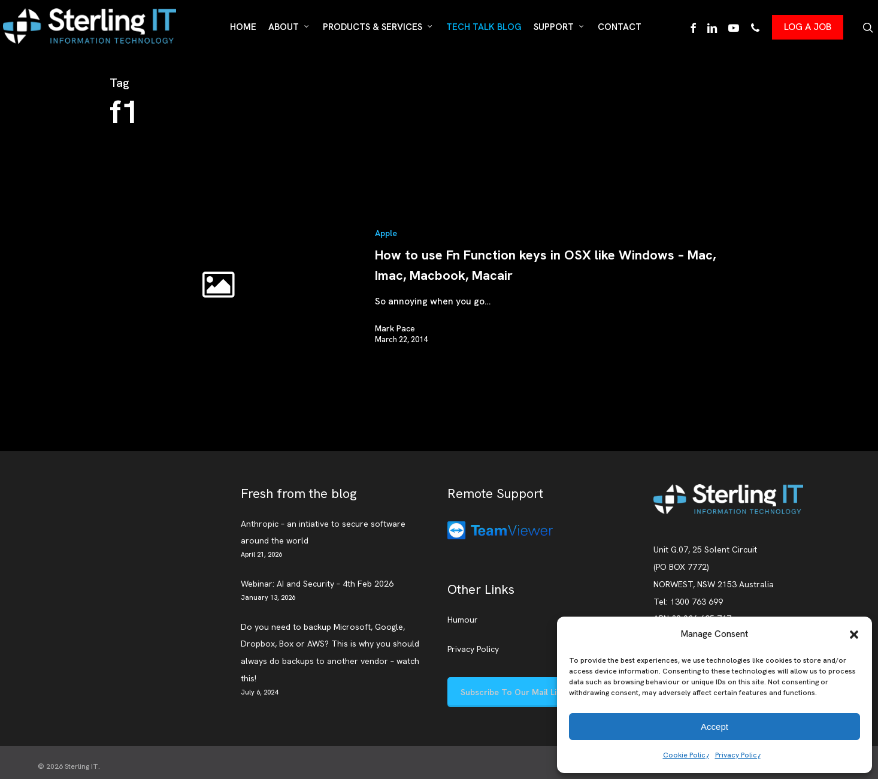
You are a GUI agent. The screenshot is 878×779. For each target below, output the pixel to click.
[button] (854, 635)
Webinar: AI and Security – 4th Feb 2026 (317, 583)
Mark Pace (395, 328)
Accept (714, 726)
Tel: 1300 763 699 (688, 601)
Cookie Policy (686, 755)
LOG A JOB (807, 26)
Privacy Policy (738, 755)
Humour (462, 619)
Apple (386, 233)
